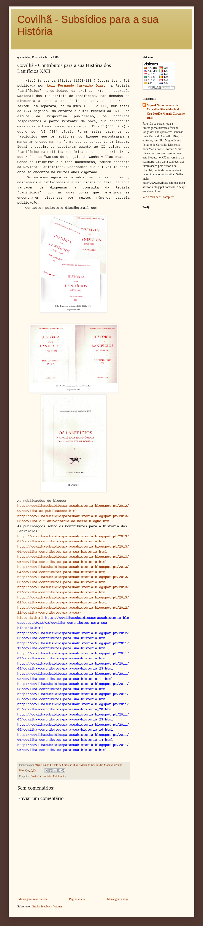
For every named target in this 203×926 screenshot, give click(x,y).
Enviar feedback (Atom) (47, 906)
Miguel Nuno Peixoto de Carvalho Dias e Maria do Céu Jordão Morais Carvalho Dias (166, 112)
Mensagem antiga (117, 899)
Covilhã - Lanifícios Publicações (48, 776)
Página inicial (77, 899)
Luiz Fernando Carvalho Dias (75, 86)
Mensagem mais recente (33, 899)
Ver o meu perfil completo (158, 197)
